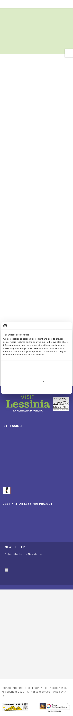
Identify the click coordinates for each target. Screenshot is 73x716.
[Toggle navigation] (71, 4)
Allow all (36, 373)
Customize (36, 381)
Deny (36, 388)
